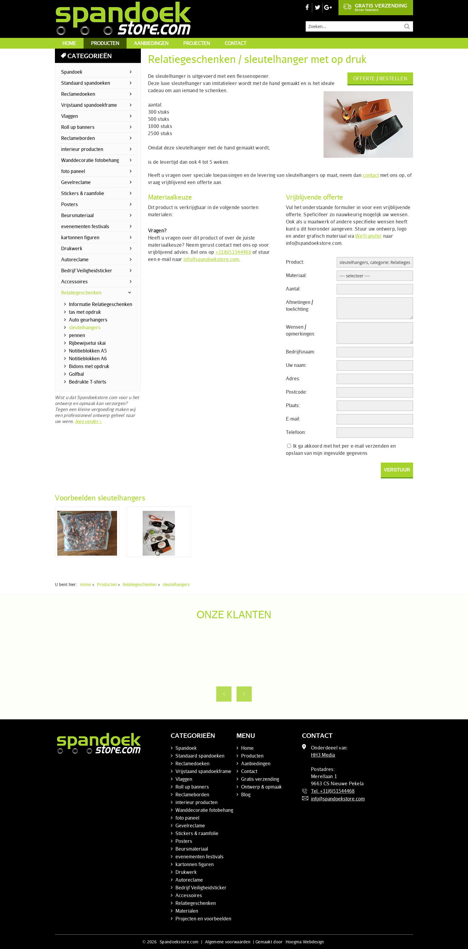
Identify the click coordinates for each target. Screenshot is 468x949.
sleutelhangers (85, 327)
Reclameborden (78, 138)
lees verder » (88, 421)
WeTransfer (368, 236)
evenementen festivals (85, 226)
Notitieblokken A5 (88, 351)
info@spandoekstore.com (211, 259)
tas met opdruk (85, 312)
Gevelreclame (76, 182)
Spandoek (71, 71)
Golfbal (76, 374)
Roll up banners (78, 127)
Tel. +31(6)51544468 (333, 791)
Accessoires (74, 281)
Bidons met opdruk (89, 366)
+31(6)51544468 (233, 252)
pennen (77, 335)
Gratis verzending (375, 7)
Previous (224, 694)
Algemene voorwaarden (227, 941)
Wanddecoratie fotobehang (90, 160)
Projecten (196, 43)
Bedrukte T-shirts (87, 382)
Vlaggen (69, 116)
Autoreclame (75, 259)
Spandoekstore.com (179, 941)
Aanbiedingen (151, 43)
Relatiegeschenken (81, 292)
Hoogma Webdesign (305, 941)
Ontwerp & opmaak (261, 787)
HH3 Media (323, 755)
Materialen (187, 911)
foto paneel (73, 171)
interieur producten (82, 149)
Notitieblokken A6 (88, 358)
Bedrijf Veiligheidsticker (86, 270)
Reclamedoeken (78, 94)
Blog (245, 794)
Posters (69, 204)
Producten (105, 43)
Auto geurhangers (88, 320)
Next (244, 694)
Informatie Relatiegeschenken (100, 304)
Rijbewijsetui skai (87, 343)
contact (371, 175)
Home (69, 43)
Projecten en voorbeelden (203, 919)
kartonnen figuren (80, 237)
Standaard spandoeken (85, 83)
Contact (235, 43)
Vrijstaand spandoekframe (89, 105)
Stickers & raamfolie (82, 193)
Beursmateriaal (77, 215)
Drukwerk (71, 248)
